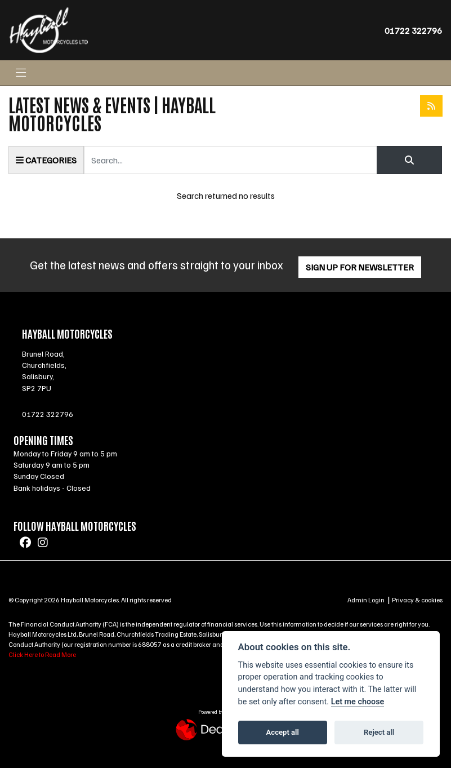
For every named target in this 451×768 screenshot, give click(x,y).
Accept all (282, 732)
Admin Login (366, 600)
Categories (46, 160)
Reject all (379, 732)
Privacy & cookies (417, 600)
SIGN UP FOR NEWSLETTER (360, 267)
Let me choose (358, 702)
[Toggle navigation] (21, 73)
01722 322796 (413, 30)
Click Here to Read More (42, 654)
